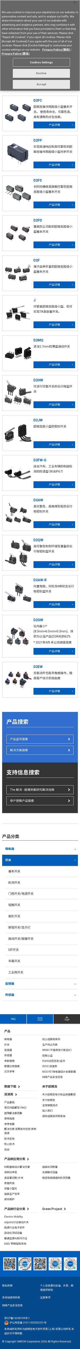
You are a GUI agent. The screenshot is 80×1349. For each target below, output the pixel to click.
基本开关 (14, 871)
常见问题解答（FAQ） (15, 1107)
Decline (41, 71)
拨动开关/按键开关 (20, 938)
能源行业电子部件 (14, 1227)
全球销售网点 (50, 1105)
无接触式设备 (50, 1172)
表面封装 (9, 1183)
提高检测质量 (50, 1167)
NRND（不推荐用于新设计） (57, 1050)
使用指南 (9, 1118)
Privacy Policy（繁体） (16, 52)
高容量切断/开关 (13, 1177)
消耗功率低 (10, 1172)
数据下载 (10, 1086)
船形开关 (14, 916)
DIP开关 (13, 949)
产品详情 (54, 124)
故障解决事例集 (13, 1113)
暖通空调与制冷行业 (15, 1238)
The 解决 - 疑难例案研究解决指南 (32, 789)
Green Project (52, 1209)
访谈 (6, 1149)
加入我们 (47, 1110)
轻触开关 (14, 905)
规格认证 (47, 1055)
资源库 (8, 1094)
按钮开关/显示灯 (19, 927)
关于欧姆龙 (48, 1100)
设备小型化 (10, 1188)
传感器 (9, 995)
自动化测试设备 (13, 1232)
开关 (8, 860)
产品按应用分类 (14, 1159)
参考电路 (9, 1124)
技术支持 (9, 1138)
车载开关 (14, 961)
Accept (41, 82)
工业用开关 (15, 972)
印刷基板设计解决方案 (17, 1167)
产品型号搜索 (19, 739)
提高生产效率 (12, 1194)
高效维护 (9, 1199)
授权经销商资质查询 (53, 1116)
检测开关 (14, 882)
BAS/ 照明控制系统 (15, 1243)
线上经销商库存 (51, 1039)
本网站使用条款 (11, 1297)
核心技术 (9, 1144)
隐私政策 (7, 1285)
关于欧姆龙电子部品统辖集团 (59, 1094)
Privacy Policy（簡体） (56, 48)
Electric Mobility (13, 1216)
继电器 (9, 849)
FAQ (13, 1019)
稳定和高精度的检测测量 (56, 1177)
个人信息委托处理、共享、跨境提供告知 (56, 1287)
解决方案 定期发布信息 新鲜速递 (20, 1131)
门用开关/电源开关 (20, 893)
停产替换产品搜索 (22, 800)
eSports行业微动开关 (16, 1222)
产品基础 (9, 1102)
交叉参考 (9, 1071)
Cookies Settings (41, 60)
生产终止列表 (50, 1044)
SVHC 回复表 (49, 1066)
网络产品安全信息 (52, 1077)
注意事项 (45, 1297)
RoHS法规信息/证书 (53, 1060)
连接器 (9, 983)
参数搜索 (9, 1060)
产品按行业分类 (14, 1209)
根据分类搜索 (12, 1066)
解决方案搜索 (19, 750)
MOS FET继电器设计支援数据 (59, 1071)
